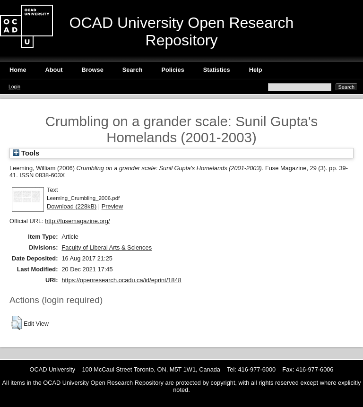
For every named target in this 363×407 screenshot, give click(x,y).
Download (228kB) (71, 206)
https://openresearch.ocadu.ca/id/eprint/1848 (121, 280)
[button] (16, 323)
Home (17, 69)
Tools (26, 153)
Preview (112, 206)
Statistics (216, 69)
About (54, 69)
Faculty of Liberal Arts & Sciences (106, 247)
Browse (93, 69)
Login (14, 86)
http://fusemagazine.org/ (77, 221)
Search (132, 69)
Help (255, 69)
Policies (172, 69)
